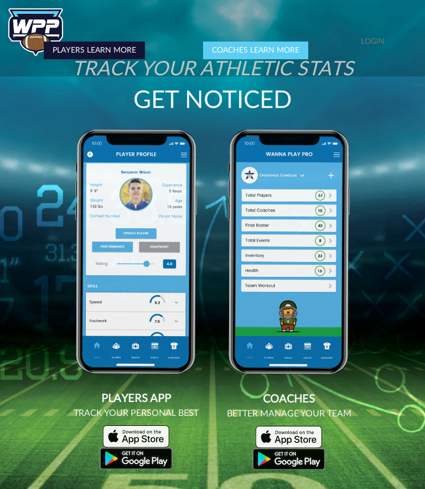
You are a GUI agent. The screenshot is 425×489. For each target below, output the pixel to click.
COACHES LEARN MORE (255, 50)
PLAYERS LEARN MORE (94, 50)
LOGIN (373, 41)
